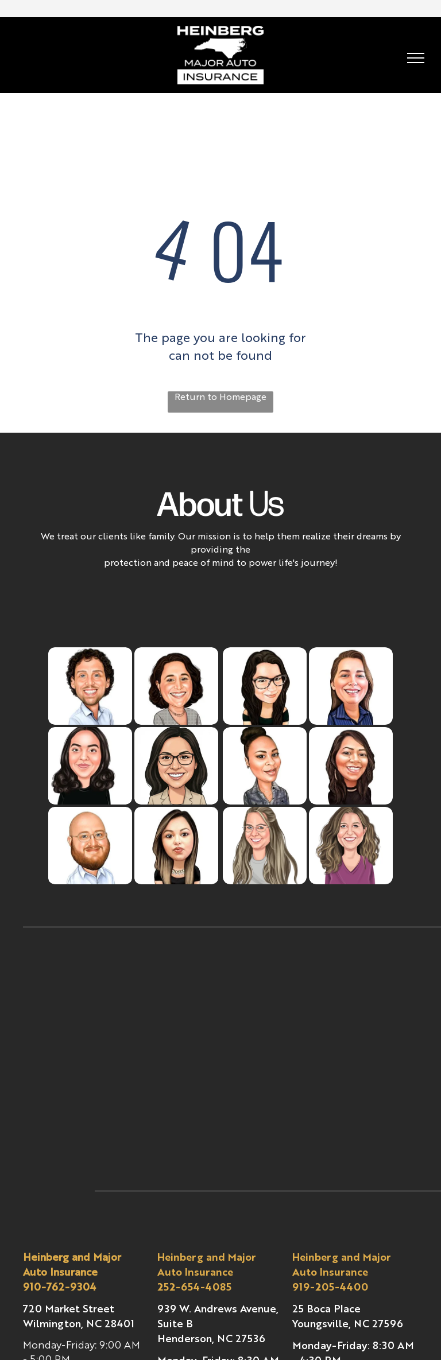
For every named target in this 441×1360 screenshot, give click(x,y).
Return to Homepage (220, 397)
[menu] (416, 58)
